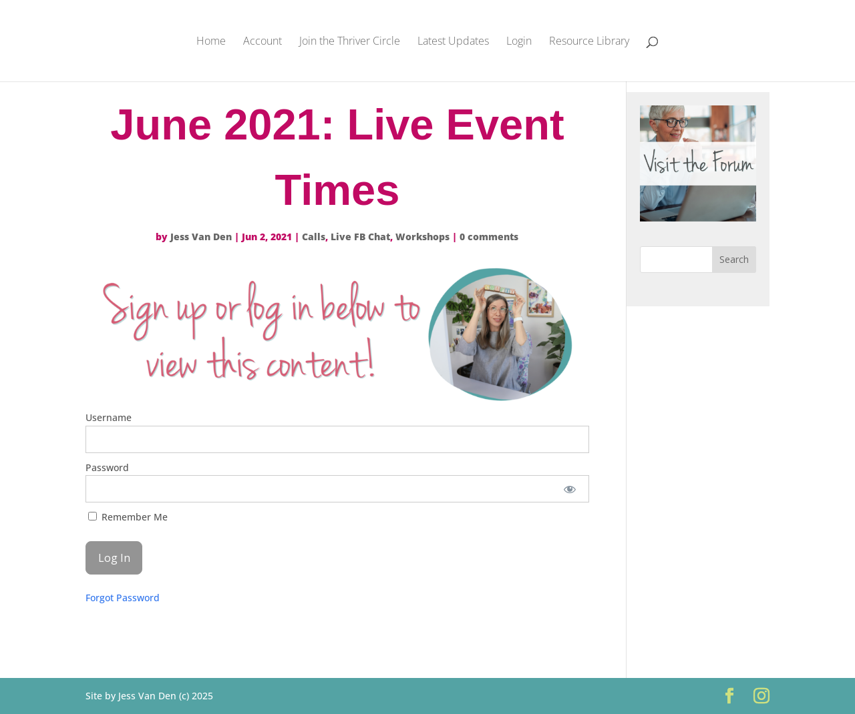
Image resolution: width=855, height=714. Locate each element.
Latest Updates (453, 42)
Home (211, 42)
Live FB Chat (360, 236)
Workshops (422, 236)
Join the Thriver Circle (349, 42)
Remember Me (128, 516)
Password (107, 467)
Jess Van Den (201, 236)
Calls (313, 236)
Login (519, 42)
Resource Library (589, 42)
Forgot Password (123, 597)
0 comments (489, 236)
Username (109, 417)
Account (262, 42)
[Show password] (570, 488)
